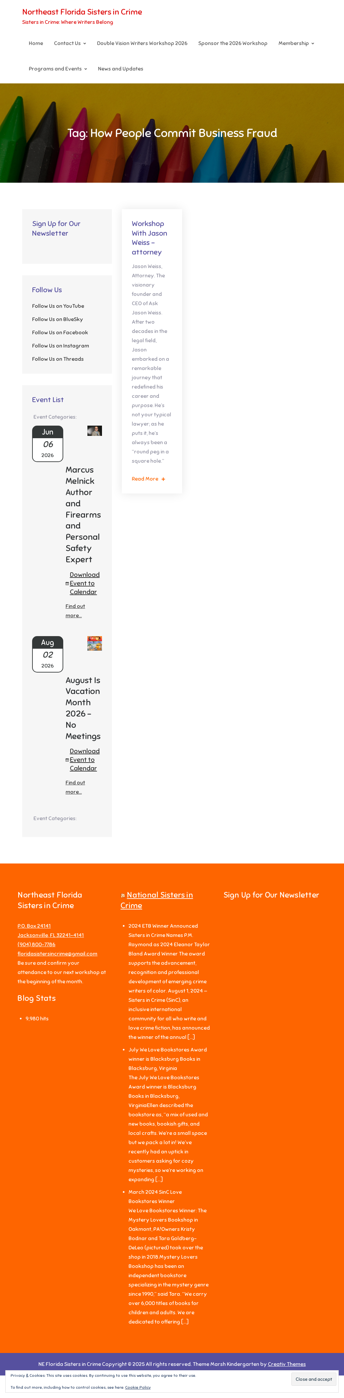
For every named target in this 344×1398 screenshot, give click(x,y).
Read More (148, 479)
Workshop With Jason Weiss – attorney (149, 237)
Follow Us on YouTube (58, 306)
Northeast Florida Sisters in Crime (82, 12)
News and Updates (120, 69)
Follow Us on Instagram (60, 346)
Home (36, 43)
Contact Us (67, 43)
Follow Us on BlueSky (57, 319)
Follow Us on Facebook (60, 332)
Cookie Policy (138, 1387)
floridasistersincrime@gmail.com (57, 954)
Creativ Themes (287, 1364)
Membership (293, 43)
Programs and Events (55, 69)
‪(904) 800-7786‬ (36, 944)
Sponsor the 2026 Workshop (233, 43)
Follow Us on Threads (58, 359)
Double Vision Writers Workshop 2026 (142, 43)
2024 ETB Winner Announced (163, 926)
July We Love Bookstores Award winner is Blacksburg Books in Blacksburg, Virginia (167, 1059)
